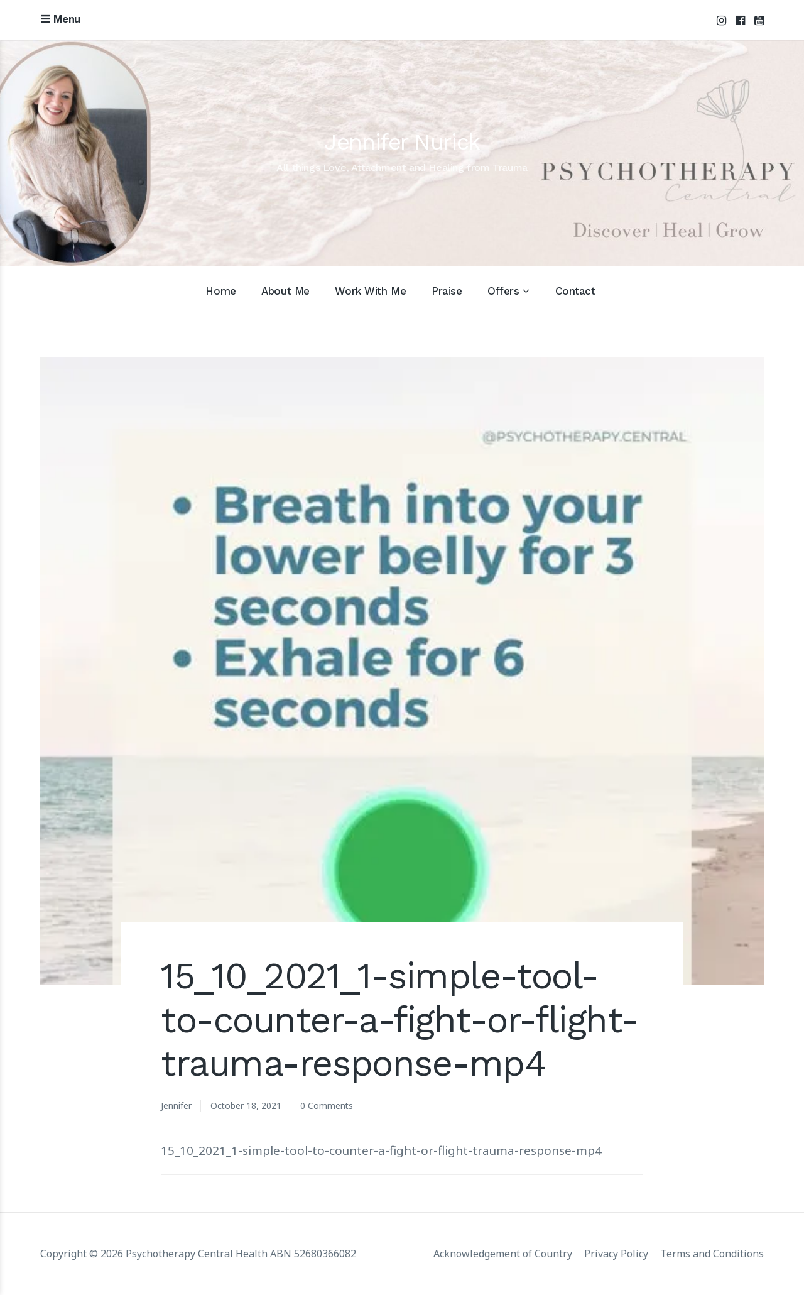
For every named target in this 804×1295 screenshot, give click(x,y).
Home (220, 291)
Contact (575, 291)
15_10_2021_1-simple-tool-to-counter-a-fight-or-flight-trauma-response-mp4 (382, 1150)
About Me (285, 291)
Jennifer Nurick (401, 142)
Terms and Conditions (712, 1253)
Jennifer (176, 1106)
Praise (447, 291)
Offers (503, 291)
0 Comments (327, 1106)
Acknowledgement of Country (502, 1253)
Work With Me (370, 291)
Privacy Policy (616, 1253)
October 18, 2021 (246, 1106)
